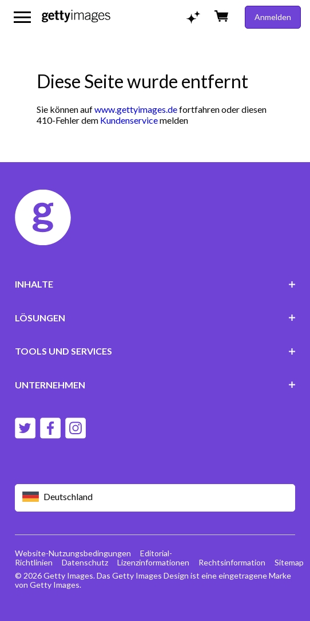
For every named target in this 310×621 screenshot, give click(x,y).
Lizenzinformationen (153, 562)
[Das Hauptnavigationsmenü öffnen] (22, 17)
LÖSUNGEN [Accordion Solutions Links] (155, 317)
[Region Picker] (155, 497)
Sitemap (289, 562)
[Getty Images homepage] (76, 17)
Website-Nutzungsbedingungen (73, 553)
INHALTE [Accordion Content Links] (155, 283)
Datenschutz (85, 562)
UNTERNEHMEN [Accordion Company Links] (155, 384)
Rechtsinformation (231, 562)
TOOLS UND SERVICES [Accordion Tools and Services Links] (155, 350)
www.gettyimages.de (135, 109)
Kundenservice (129, 120)
